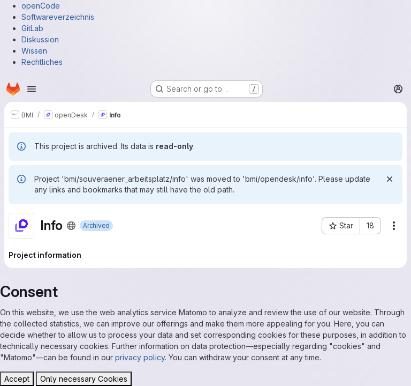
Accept (16, 378)
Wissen (34, 50)
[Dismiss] (389, 179)
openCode (40, 5)
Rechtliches (42, 61)
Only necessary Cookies (83, 378)
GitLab (32, 28)
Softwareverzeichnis (57, 16)
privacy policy (140, 357)
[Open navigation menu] (31, 89)
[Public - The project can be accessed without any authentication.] (71, 225)
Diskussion (40, 39)
